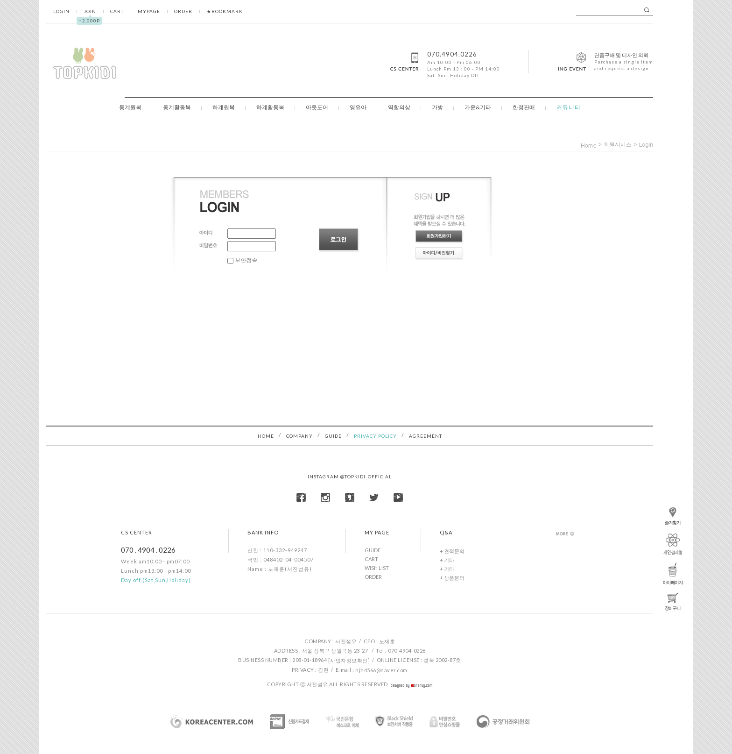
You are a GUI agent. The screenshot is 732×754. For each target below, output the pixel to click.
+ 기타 (447, 560)
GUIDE (333, 436)
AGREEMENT (425, 436)
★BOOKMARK (224, 11)
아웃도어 (317, 107)
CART (117, 11)
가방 (437, 107)
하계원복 (223, 107)
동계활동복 (177, 107)
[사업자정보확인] (349, 660)
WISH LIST (377, 568)
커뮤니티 (568, 107)
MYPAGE (149, 11)
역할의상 (399, 107)
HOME (266, 436)
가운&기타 (478, 107)
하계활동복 (270, 107)
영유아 (358, 107)
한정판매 (524, 107)
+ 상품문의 (452, 578)
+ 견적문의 (452, 551)
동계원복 (130, 107)
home (589, 145)
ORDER (183, 11)
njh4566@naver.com (381, 670)
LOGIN (61, 11)
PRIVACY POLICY (375, 436)
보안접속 (242, 260)
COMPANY (299, 436)
